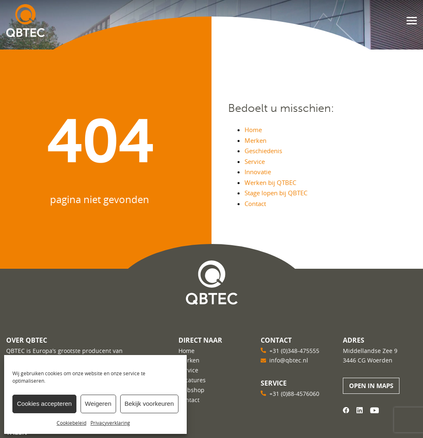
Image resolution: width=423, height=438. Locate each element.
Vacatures (192, 380)
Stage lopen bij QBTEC (276, 193)
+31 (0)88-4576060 (294, 394)
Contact (255, 203)
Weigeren (98, 403)
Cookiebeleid (71, 422)
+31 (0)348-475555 (294, 351)
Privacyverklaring (110, 422)
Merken (255, 140)
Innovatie (258, 172)
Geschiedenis (263, 151)
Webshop (191, 390)
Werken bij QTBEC (270, 182)
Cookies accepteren (44, 403)
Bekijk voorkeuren (149, 403)
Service (255, 161)
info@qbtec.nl (288, 360)
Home (253, 129)
